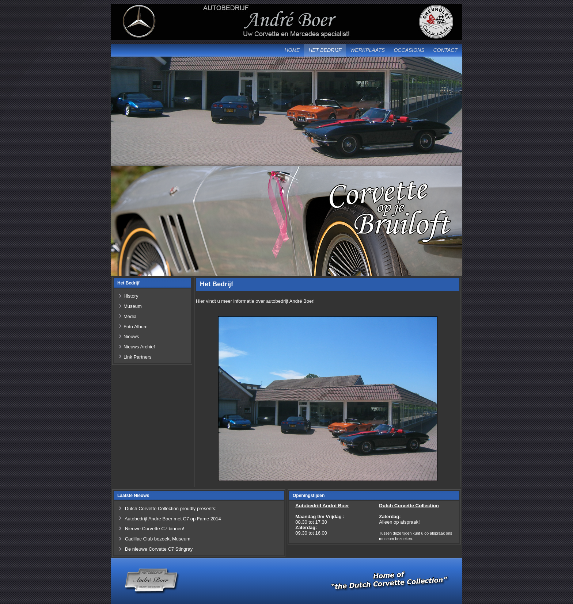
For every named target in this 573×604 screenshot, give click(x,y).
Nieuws (131, 336)
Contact (445, 50)
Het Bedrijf (324, 50)
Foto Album (136, 326)
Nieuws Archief (139, 346)
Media (130, 316)
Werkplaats (367, 50)
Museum (133, 306)
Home (292, 50)
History (131, 296)
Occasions (409, 50)
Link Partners (138, 357)
